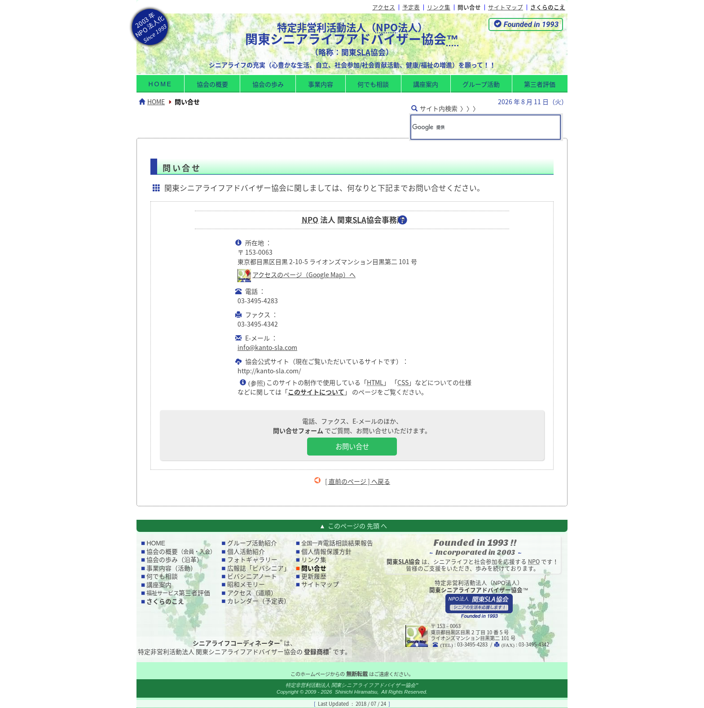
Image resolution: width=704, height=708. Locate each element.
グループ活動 (481, 84)
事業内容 (320, 84)
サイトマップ (505, 7)
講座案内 (425, 84)
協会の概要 (212, 84)
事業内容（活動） (171, 567)
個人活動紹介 (246, 551)
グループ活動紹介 (252, 542)
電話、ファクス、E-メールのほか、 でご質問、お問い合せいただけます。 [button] (352, 436)
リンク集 (438, 7)
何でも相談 (373, 84)
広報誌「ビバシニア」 (258, 567)
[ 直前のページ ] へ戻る (357, 481)
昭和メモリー (246, 584)
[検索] (473, 127)
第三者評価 (539, 84)
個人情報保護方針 (326, 551)
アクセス (383, 7)
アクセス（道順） (252, 592)
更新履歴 (313, 575)
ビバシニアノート (252, 575)
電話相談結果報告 (337, 542)
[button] (525, 24)
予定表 (411, 7)
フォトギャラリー (252, 559)
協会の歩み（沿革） (174, 559)
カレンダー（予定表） (258, 600)
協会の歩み (268, 84)
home (160, 84)
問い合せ (469, 7)
